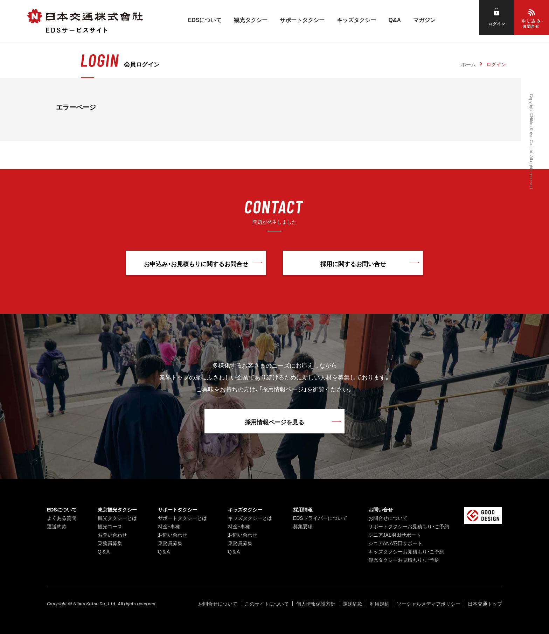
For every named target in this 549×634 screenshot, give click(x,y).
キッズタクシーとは (250, 517)
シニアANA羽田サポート (395, 542)
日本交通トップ (485, 603)
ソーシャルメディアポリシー (428, 603)
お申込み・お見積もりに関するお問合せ (196, 263)
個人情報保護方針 (315, 603)
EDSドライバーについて (320, 517)
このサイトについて (267, 603)
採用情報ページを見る (274, 421)
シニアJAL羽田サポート (394, 534)
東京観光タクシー (117, 509)
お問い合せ (380, 509)
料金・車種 (169, 526)
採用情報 (303, 509)
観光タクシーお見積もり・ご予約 (403, 559)
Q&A (394, 19)
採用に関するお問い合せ (353, 263)
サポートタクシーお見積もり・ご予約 (408, 526)
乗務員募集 (110, 542)
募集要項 (303, 526)
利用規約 (379, 603)
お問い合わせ (112, 534)
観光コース (110, 526)
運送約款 (57, 526)
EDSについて (205, 19)
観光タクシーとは (117, 517)
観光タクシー (250, 19)
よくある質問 (61, 517)
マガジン (424, 19)
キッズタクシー (356, 19)
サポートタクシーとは (182, 517)
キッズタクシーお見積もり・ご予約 (406, 551)
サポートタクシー (302, 19)
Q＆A (104, 551)
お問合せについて (388, 517)
